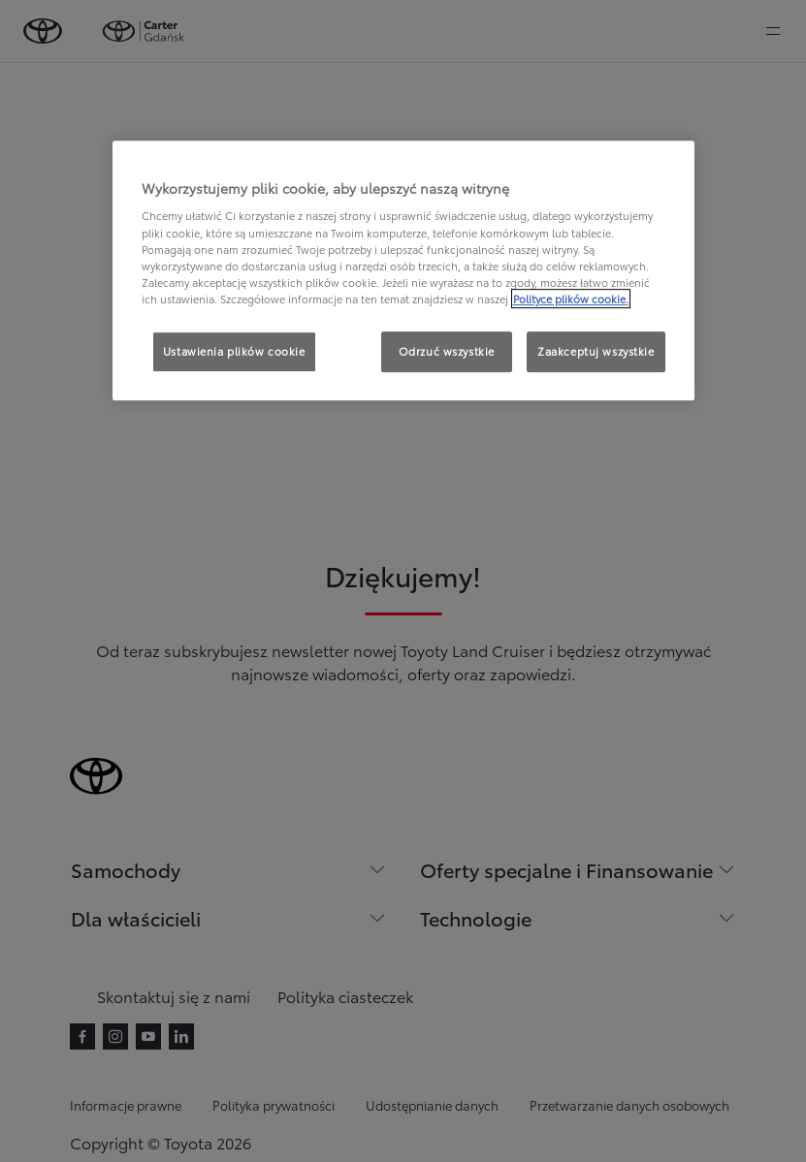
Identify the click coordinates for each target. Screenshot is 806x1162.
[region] (403, 270)
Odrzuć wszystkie (447, 351)
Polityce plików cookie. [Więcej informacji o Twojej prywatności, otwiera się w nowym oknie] (571, 298)
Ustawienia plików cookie (234, 351)
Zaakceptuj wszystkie (595, 351)
